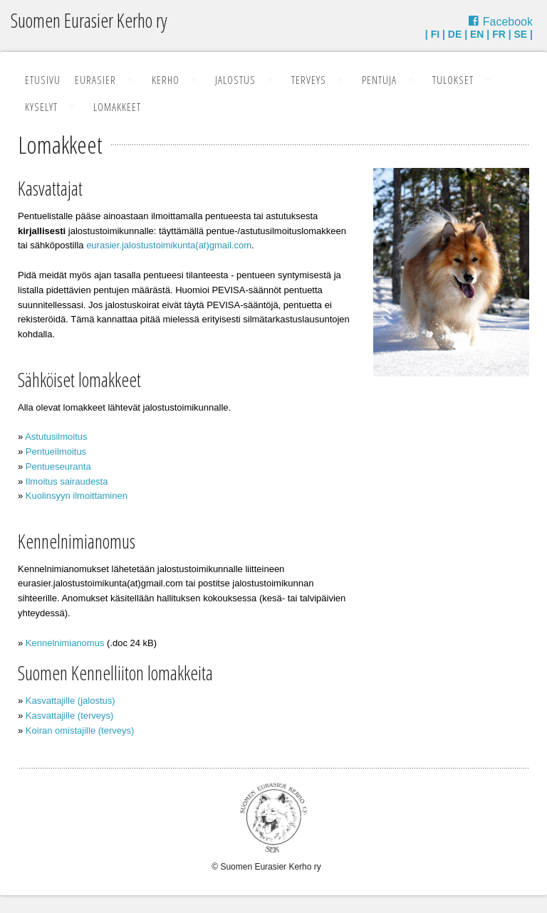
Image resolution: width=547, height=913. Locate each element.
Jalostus (235, 80)
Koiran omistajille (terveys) (80, 730)
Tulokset (453, 80)
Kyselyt (41, 107)
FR (499, 34)
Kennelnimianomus (65, 643)
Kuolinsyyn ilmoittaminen (76, 495)
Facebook (508, 22)
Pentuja (379, 80)
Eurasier (95, 80)
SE (521, 34)
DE (455, 34)
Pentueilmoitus (56, 451)
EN (477, 34)
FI (435, 34)
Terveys (308, 80)
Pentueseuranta (58, 466)
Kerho (165, 80)
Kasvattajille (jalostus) (70, 700)
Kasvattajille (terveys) (70, 715)
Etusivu (43, 80)
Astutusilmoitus (56, 436)
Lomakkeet (117, 107)
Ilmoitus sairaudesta (67, 481)
